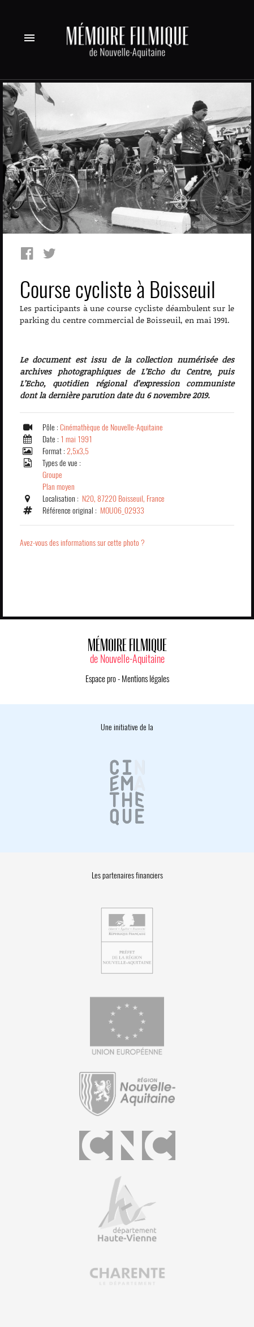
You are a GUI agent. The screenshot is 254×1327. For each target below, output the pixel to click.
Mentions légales (145, 678)
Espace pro (100, 678)
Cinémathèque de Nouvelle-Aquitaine (111, 427)
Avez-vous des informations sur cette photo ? (82, 542)
